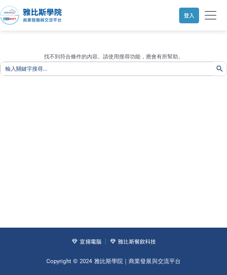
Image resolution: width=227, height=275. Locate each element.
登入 (189, 15)
